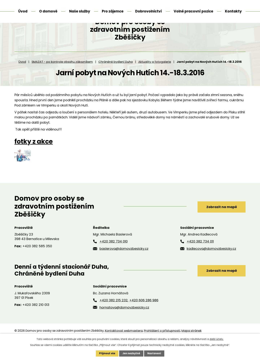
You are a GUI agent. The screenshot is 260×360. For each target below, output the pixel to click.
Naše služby (79, 11)
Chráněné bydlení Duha (115, 77)
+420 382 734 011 (200, 257)
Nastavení (155, 353)
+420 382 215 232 (113, 316)
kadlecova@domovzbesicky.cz (211, 264)
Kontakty (233, 11)
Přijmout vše (106, 353)
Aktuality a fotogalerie (154, 77)
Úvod (22, 77)
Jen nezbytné (131, 353)
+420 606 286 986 (143, 316)
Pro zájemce (113, 11)
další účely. (217, 339)
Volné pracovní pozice (193, 11)
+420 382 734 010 (113, 257)
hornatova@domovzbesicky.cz (124, 323)
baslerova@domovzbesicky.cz (123, 264)
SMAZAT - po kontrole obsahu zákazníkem (62, 77)
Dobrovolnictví (148, 11)
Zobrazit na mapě (218, 222)
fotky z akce (33, 157)
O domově (48, 11)
